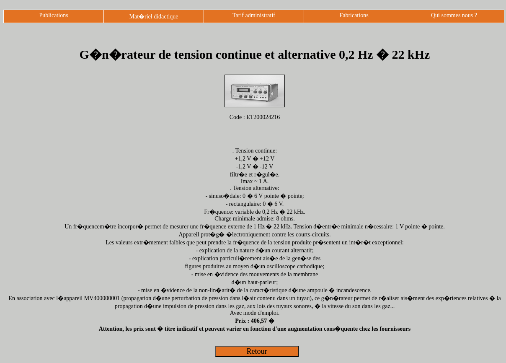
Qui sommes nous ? (454, 15)
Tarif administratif (253, 15)
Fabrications (353, 15)
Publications (53, 15)
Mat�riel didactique (153, 16)
